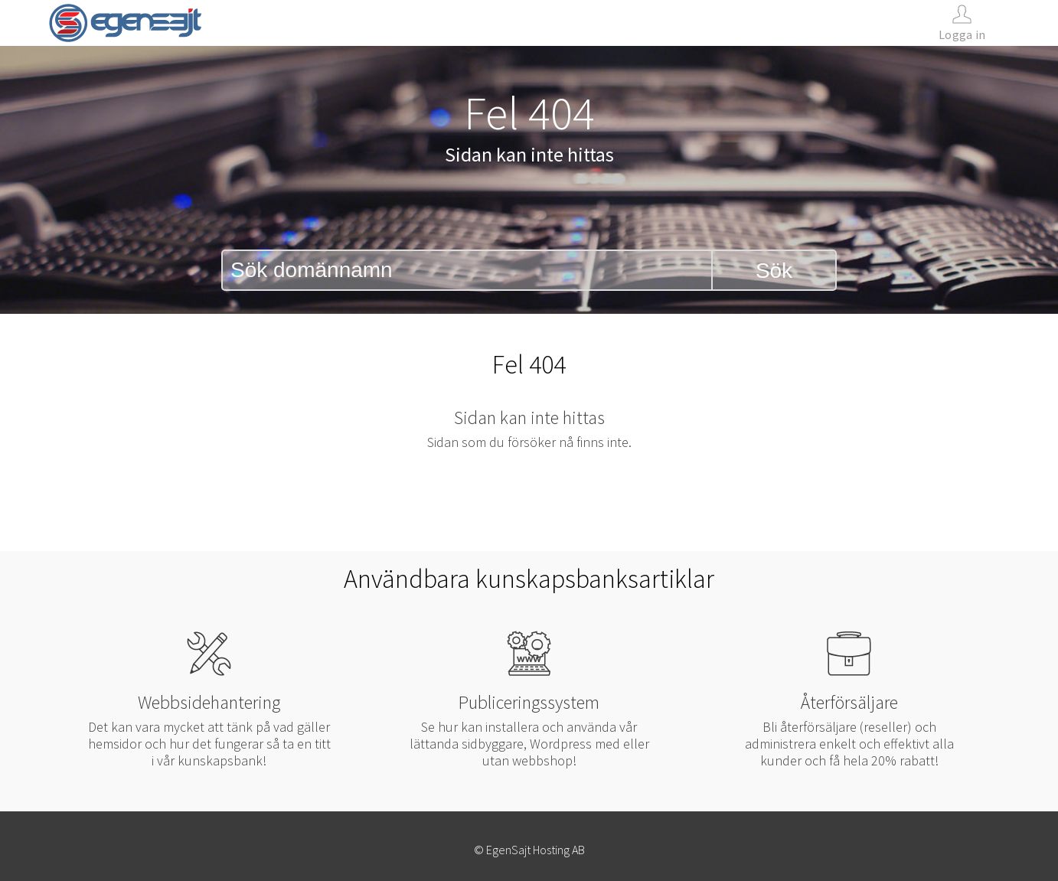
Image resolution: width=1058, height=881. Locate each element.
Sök (774, 270)
